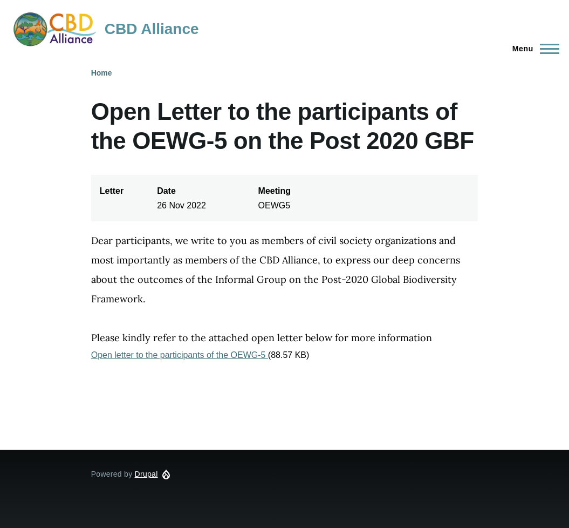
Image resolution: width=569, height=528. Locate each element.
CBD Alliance (152, 29)
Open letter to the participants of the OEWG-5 (179, 355)
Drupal (146, 474)
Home (101, 73)
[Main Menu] (533, 48)
